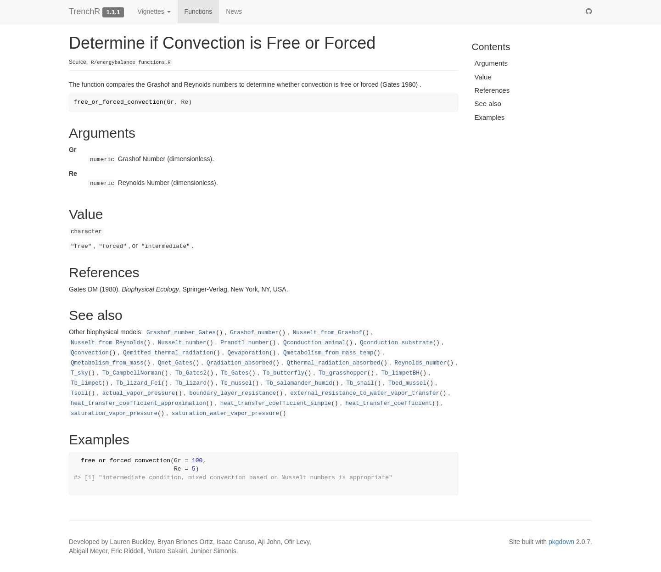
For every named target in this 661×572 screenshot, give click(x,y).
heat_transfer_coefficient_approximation (138, 403)
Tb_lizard (191, 383)
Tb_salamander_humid (299, 383)
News (234, 11)
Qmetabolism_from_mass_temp (328, 353)
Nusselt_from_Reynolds (107, 343)
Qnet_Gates (175, 363)
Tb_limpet (86, 383)
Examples (490, 117)
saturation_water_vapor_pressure (225, 413)
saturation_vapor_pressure (114, 413)
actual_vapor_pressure (138, 393)
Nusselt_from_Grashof (327, 333)
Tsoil (79, 393)
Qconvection (90, 353)
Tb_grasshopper (343, 373)
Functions (199, 11)
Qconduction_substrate (396, 343)
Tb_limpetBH (400, 373)
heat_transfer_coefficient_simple (275, 403)
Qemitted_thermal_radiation (168, 353)
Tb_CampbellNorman (131, 373)
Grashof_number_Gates (181, 333)
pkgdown (561, 541)
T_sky (79, 373)
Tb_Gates (234, 373)
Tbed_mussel (407, 383)
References (492, 90)
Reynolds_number (421, 363)
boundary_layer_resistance (232, 393)
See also (488, 103)
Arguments (491, 63)
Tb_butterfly (283, 373)
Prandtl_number (244, 343)
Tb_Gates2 (191, 373)
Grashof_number (254, 333)
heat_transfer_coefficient (388, 403)
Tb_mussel (236, 383)
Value (483, 77)
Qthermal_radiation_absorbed (334, 363)
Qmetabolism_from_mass (107, 363)
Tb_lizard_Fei (138, 383)
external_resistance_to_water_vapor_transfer (364, 393)
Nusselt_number (182, 343)
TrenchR (84, 11)
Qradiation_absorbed (240, 363)
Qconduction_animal (314, 343)
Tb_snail (360, 383)
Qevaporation (248, 353)
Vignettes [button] (154, 11)
